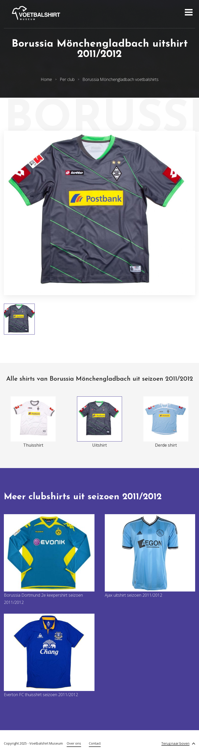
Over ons (74, 743)
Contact (95, 743)
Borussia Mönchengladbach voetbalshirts (120, 79)
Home (46, 79)
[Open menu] (188, 13)
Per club (67, 79)
